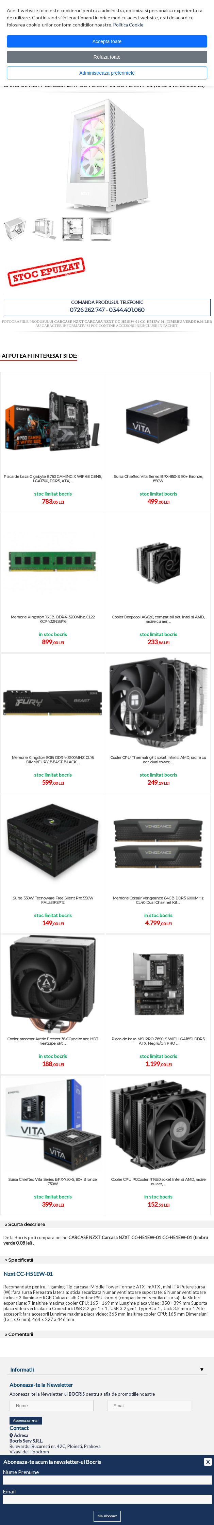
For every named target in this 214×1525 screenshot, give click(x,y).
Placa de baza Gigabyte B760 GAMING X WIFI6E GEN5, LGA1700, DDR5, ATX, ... (53, 478)
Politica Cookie (128, 24)
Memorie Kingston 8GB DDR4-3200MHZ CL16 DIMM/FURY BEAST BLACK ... (53, 759)
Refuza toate (107, 57)
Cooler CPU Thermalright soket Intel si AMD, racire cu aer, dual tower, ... (158, 759)
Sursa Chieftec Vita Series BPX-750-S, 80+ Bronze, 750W (52, 1181)
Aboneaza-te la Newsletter (41, 1384)
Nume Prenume (21, 1472)
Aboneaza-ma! (25, 1420)
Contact (19, 1428)
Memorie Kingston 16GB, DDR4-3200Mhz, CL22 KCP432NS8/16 (53, 619)
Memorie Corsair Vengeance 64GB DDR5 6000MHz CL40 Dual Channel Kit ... (158, 900)
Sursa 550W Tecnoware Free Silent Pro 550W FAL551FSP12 (53, 900)
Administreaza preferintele (107, 73)
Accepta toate (107, 41)
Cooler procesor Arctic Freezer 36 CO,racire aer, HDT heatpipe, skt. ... (52, 1041)
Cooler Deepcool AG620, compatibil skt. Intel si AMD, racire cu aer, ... (158, 619)
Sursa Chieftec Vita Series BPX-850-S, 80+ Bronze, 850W (158, 478)
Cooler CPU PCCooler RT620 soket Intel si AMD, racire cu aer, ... (158, 1181)
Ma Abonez (107, 1516)
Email (9, 1491)
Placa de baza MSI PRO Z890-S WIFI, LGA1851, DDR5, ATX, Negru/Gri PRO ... (158, 1041)
